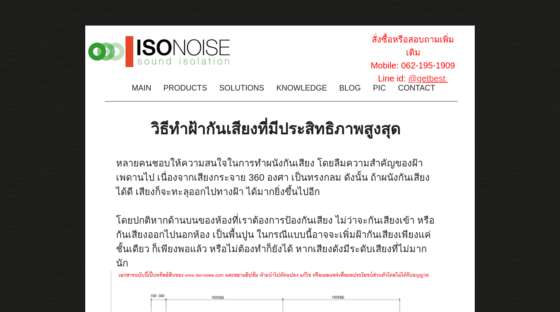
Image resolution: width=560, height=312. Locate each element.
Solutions (241, 88)
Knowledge (302, 88)
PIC (379, 88)
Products (185, 88)
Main (141, 88)
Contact (416, 88)
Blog (350, 88)
